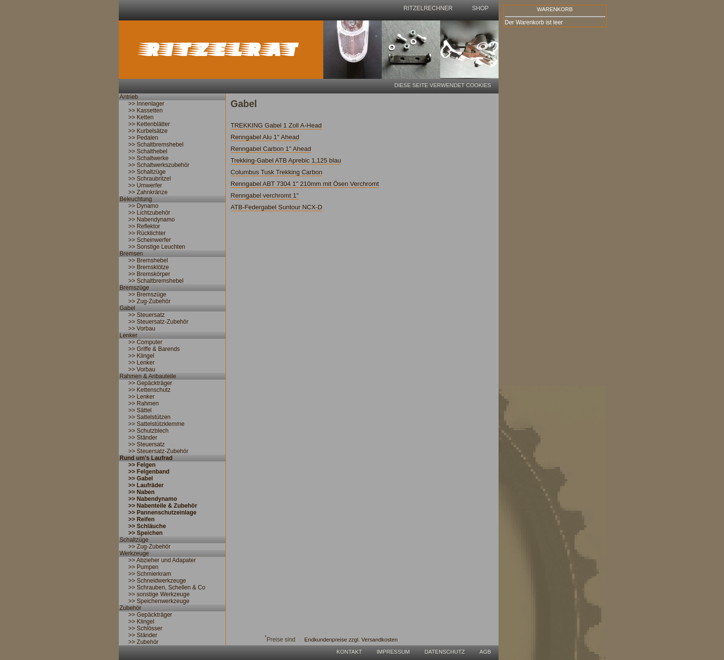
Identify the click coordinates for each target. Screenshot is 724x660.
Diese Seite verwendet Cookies (442, 85)
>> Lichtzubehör (149, 212)
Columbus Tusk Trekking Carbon (277, 172)
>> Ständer (143, 437)
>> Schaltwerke (149, 158)
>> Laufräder (146, 485)
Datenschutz (445, 652)
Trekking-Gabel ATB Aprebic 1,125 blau (286, 160)
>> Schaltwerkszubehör (159, 165)
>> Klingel (141, 355)
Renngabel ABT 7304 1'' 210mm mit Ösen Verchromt (305, 183)
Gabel (127, 308)
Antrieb (129, 96)
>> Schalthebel (148, 151)
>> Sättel (140, 410)
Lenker (129, 335)
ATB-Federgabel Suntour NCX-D (276, 207)
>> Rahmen (144, 403)
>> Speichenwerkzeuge (159, 601)
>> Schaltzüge (147, 171)
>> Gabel (141, 478)
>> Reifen (142, 519)
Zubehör (131, 608)
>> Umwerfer (145, 185)
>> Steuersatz (147, 315)
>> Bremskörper (149, 274)
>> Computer (146, 342)
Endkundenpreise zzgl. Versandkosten (351, 639)
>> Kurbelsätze (148, 131)
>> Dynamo (144, 205)
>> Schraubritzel (150, 178)
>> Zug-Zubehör (150, 301)
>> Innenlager (147, 103)
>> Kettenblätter (149, 124)
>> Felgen (142, 464)
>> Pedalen (143, 137)
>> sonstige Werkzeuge (159, 594)
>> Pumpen (144, 567)
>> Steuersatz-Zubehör (158, 321)
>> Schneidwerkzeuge (157, 580)
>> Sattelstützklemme (157, 424)
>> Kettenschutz (150, 389)
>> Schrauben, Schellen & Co (167, 587)
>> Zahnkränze (148, 192)
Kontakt (349, 652)
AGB (485, 652)
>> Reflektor (144, 226)
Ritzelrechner (428, 8)
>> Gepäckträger (150, 383)
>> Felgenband (149, 471)
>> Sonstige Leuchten (157, 246)
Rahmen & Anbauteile (148, 376)
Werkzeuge (134, 553)
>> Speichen (146, 533)
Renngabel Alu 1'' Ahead (265, 137)
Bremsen (131, 253)
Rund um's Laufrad (146, 458)
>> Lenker (142, 362)
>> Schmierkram (150, 573)
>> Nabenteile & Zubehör (163, 505)
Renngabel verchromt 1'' (265, 195)
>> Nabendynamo (152, 219)
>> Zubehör (144, 642)
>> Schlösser (146, 628)
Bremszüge (134, 287)
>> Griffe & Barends (154, 349)
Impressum (392, 652)
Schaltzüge (134, 539)
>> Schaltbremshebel (156, 144)
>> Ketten (141, 117)
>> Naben (142, 492)
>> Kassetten (146, 110)
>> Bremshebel (148, 260)
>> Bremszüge (148, 294)
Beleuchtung (136, 199)
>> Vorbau (142, 328)
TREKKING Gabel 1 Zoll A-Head (276, 125)
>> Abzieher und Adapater (162, 560)
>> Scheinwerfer (150, 240)
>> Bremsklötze (149, 267)
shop (480, 8)
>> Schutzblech (149, 430)
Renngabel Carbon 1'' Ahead (271, 148)
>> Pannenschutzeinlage (163, 512)
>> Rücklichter (147, 233)
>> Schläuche (147, 526)
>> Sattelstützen (150, 417)
